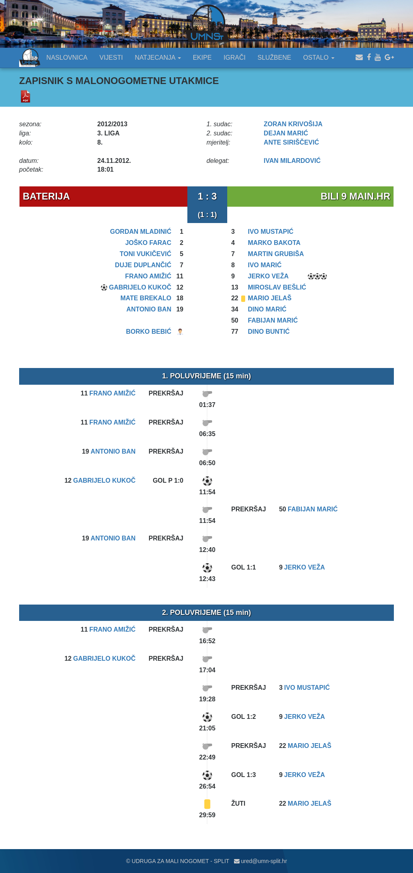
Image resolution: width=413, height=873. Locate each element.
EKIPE (202, 57)
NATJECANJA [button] (158, 57)
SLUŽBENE (274, 57)
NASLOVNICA (66, 57)
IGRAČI (235, 57)
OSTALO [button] (318, 57)
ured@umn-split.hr (260, 861)
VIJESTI (111, 57)
